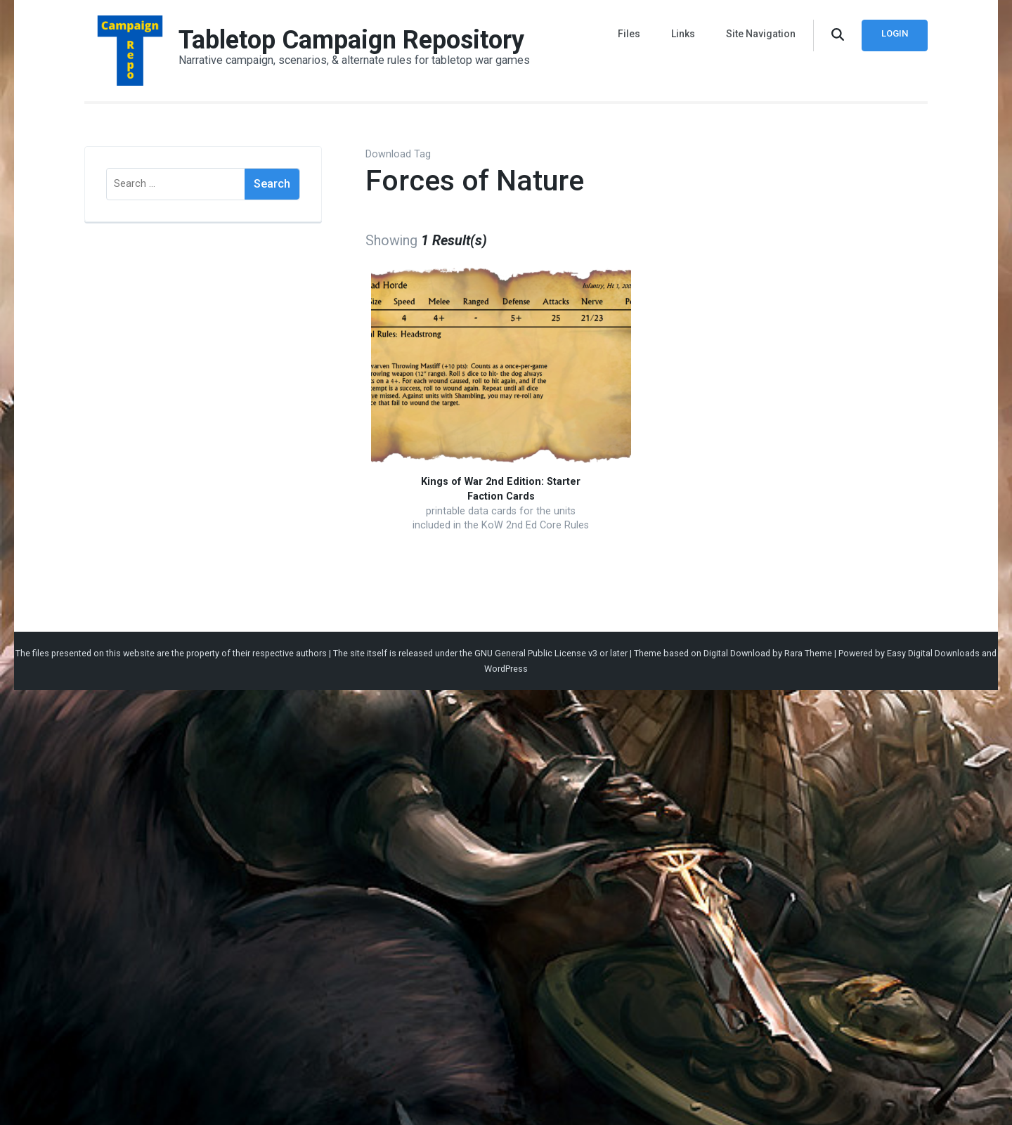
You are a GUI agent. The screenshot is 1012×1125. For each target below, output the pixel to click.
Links (683, 33)
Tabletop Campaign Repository (351, 40)
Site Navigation (761, 33)
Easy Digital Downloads (933, 653)
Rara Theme (808, 653)
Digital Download (736, 653)
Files (629, 33)
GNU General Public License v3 (535, 653)
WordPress (506, 668)
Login (894, 33)
